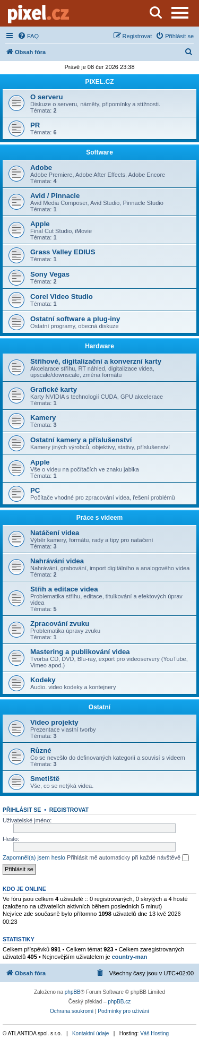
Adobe (41, 167)
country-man (130, 957)
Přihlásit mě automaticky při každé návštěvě (128, 858)
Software (99, 152)
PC (35, 490)
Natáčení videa (54, 533)
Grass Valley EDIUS (62, 252)
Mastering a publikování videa (80, 652)
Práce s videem (99, 517)
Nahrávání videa (57, 561)
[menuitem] (28, 36)
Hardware (99, 346)
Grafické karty (53, 389)
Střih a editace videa (64, 589)
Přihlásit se (22, 809)
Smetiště (44, 779)
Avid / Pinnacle (55, 196)
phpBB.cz (119, 1002)
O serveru (46, 97)
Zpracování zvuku (59, 624)
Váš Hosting (154, 1033)
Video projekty (54, 722)
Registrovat (69, 809)
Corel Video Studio (61, 297)
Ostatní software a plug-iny (75, 319)
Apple (40, 224)
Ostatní (99, 707)
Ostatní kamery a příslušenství (81, 440)
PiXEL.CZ (99, 81)
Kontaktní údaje (90, 1033)
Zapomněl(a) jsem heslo (34, 857)
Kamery (43, 418)
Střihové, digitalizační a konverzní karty (95, 361)
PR (35, 125)
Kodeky (43, 680)
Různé (40, 750)
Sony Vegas (50, 274)
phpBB (73, 992)
